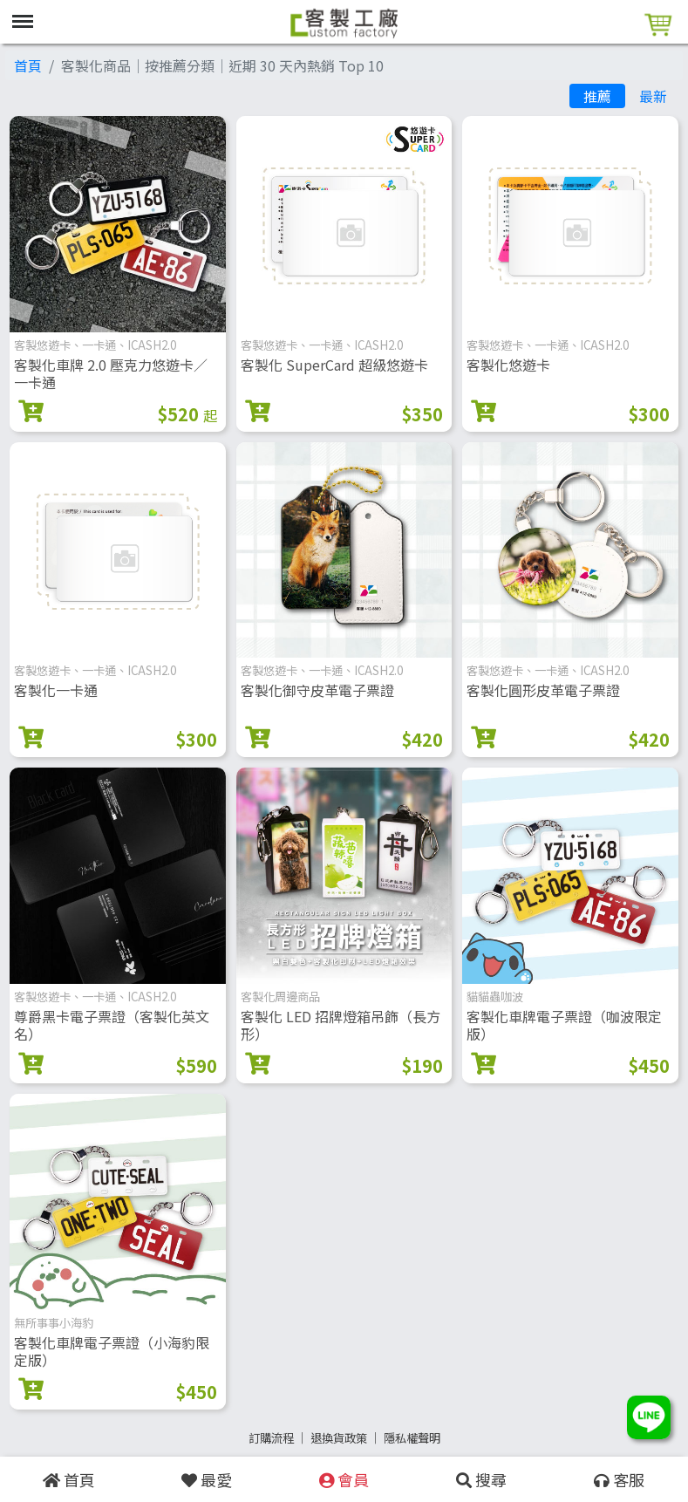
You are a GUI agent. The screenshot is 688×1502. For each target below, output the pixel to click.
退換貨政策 (338, 1438)
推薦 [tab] (597, 95)
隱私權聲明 (412, 1438)
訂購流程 (271, 1438)
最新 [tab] (653, 95)
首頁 (28, 65)
